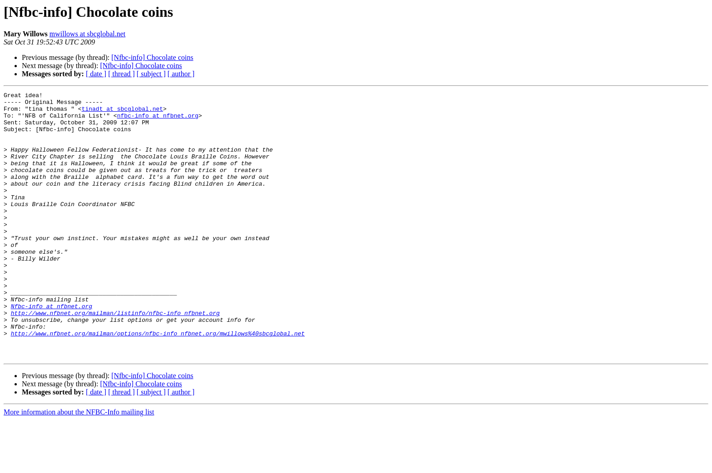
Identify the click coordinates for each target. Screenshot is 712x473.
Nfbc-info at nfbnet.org (51, 349)
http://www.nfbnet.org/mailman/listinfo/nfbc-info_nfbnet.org (115, 358)
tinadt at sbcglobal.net (122, 112)
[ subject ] (151, 74)
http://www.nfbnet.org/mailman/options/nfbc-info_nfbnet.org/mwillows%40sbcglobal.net (158, 382)
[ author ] (181, 74)
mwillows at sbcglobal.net (87, 34)
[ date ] (96, 74)
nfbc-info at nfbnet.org (157, 121)
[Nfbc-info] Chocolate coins (152, 57)
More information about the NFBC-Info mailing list (79, 465)
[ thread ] (121, 74)
